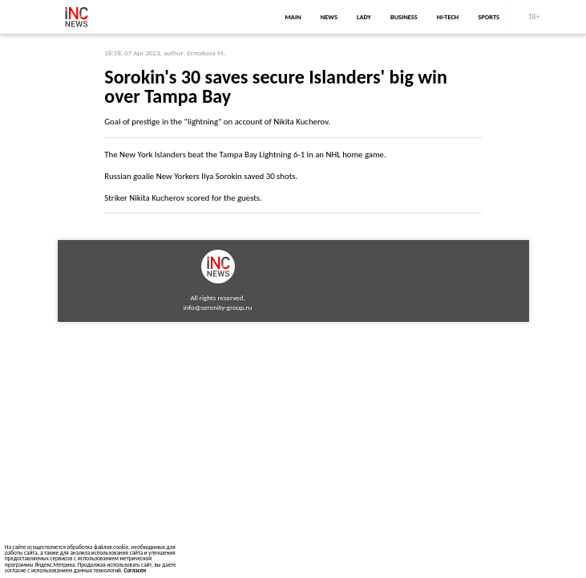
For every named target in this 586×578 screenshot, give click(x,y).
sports (488, 17)
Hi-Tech (448, 17)
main (293, 17)
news (329, 17)
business (404, 17)
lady (364, 17)
